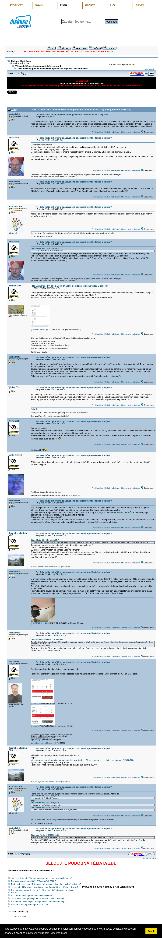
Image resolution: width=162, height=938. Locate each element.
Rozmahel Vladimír (17, 533)
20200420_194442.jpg (40, 623)
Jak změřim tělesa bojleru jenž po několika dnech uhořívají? (38, 901)
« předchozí (146, 69)
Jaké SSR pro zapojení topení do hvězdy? (30, 904)
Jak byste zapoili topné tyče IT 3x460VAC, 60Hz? (33, 881)
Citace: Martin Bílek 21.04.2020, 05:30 (45, 796)
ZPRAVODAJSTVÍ (16, 5)
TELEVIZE (38, 5)
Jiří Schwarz (14, 137)
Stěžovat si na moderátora (130, 132)
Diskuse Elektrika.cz (21, 61)
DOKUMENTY (90, 5)
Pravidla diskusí (97, 132)
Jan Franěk (13, 661)
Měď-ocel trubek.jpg (39, 329)
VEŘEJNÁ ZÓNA (21, 63)
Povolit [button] (151, 931)
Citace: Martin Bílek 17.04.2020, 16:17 (45, 540)
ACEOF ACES (15, 206)
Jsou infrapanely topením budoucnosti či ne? (31, 895)
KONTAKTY (139, 5)
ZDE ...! (112, 51)
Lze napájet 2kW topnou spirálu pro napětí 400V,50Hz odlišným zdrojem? (44, 887)
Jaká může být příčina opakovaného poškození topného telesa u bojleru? (53, 68)
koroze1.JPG (36, 703)
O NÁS (112, 5)
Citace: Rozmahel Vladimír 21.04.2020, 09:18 (47, 640)
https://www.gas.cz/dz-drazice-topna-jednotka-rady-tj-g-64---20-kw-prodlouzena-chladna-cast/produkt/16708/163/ (82, 760)
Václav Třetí (14, 387)
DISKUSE (63, 5)
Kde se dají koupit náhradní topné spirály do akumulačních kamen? (41, 878)
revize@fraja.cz (46, 743)
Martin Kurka (14, 285)
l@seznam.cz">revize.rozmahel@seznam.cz (54, 567)
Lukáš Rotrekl (15, 455)
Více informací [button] (58, 933)
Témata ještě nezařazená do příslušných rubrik (38, 66)
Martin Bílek (14, 114)
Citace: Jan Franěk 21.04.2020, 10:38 (45, 835)
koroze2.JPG (36, 726)
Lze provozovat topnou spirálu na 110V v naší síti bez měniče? (39, 898)
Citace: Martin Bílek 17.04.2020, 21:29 (45, 248)
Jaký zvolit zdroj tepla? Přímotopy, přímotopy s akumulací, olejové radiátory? (46, 884)
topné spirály (20, 916)
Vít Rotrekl (13, 421)
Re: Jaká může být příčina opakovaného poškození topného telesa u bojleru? (74, 138)
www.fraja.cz (35, 743)
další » (153, 69)
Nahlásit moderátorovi (112, 132)
